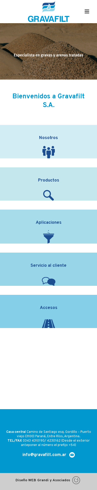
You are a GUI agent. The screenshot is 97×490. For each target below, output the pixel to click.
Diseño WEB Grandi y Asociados (48, 480)
